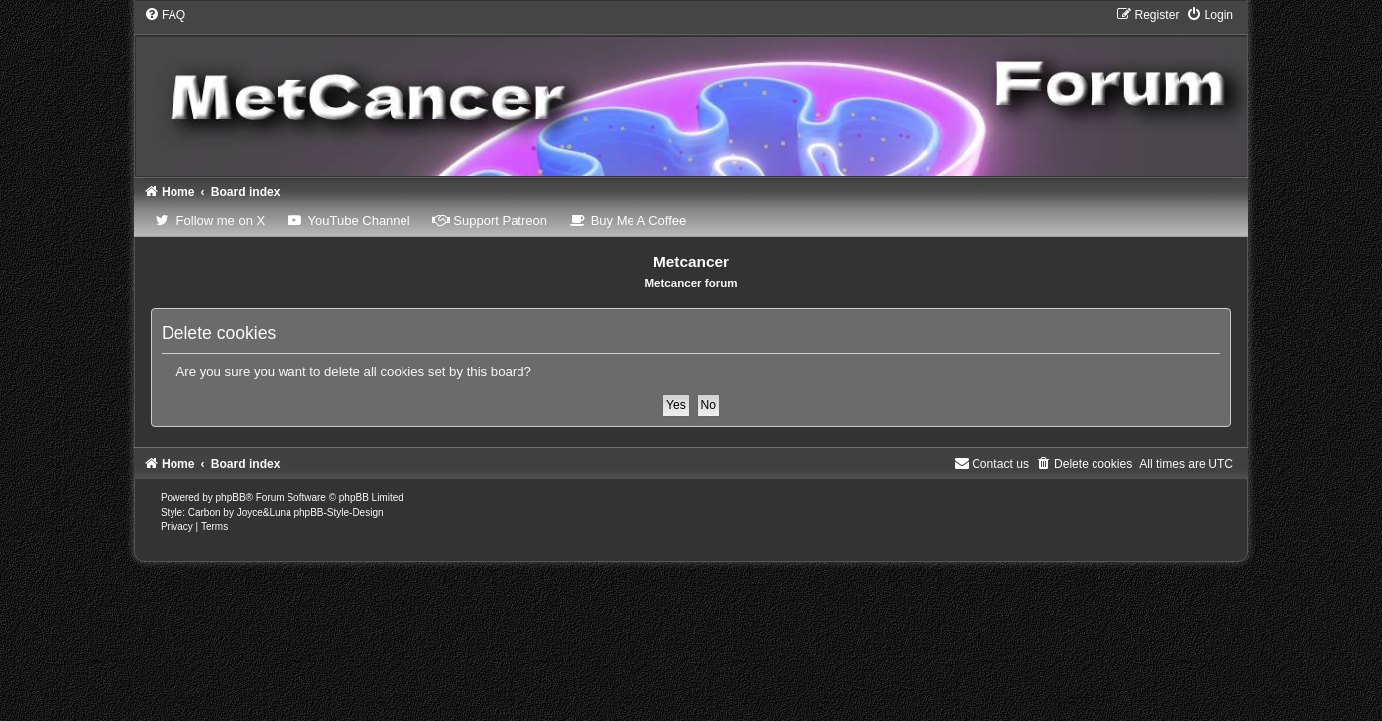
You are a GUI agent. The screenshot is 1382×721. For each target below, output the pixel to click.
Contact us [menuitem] (991, 464)
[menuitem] (164, 15)
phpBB (231, 497)
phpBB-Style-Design (338, 512)
